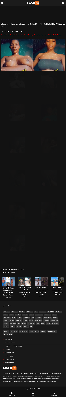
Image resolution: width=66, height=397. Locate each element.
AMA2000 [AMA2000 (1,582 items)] (51, 311)
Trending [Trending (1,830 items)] (6, 326)
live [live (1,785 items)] (33, 317)
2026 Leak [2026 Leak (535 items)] (29, 311)
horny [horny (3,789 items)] (13, 317)
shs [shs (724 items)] (19, 323)
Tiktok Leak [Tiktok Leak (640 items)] (55, 323)
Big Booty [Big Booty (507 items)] (58, 311)
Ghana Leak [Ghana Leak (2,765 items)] (39, 314)
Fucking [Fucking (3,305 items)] (32, 314)
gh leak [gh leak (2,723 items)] (54, 314)
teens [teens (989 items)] (42, 323)
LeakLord (5, 269)
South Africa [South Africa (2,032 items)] (31, 323)
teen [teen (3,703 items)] (38, 323)
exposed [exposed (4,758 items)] (25, 314)
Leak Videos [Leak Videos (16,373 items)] (26, 317)
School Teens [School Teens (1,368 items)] (54, 320)
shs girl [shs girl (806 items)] (24, 323)
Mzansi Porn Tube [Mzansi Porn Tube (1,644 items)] (9, 320)
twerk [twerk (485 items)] (12, 326)
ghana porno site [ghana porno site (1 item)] (34, 331)
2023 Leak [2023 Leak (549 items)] (6, 311)
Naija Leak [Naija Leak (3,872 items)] (18, 320)
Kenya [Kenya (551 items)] (19, 317)
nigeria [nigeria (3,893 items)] (31, 320)
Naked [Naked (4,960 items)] (25, 320)
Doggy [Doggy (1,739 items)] (11, 314)
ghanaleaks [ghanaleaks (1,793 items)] (47, 314)
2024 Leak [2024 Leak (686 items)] (14, 311)
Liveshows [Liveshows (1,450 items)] (38, 317)
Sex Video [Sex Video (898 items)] (13, 323)
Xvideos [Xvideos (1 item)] (6, 331)
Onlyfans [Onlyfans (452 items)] (46, 320)
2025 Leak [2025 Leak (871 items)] (22, 311)
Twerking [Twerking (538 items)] (18, 326)
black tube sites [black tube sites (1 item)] (23, 331)
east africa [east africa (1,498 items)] (18, 314)
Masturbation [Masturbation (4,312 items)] (47, 317)
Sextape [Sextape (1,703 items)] (6, 323)
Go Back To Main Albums (8, 272)
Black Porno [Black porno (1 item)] (13, 331)
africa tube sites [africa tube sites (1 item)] (8, 334)
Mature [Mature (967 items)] (55, 317)
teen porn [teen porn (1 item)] (43, 331)
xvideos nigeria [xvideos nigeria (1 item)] (52, 331)
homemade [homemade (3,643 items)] (7, 317)
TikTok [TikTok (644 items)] (48, 323)
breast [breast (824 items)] (5, 314)
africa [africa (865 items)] (36, 311)
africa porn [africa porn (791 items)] (43, 311)
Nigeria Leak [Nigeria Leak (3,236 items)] (38, 320)
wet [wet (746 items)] (31, 326)
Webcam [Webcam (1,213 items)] (25, 326)
